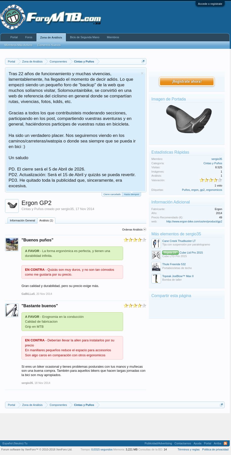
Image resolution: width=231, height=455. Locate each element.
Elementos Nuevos (49, 45)
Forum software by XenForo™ (36, 449)
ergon (194, 189)
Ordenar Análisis (134, 229)
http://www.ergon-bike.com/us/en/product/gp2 (194, 221)
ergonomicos (214, 189)
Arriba (217, 443)
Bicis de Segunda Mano (84, 37)
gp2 (202, 189)
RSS (225, 443)
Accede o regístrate (210, 3)
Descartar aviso (142, 73)
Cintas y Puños (32, 209)
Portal (14, 37)
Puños (186, 189)
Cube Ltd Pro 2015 (182, 252)
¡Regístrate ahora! (187, 81)
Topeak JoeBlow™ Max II (178, 276)
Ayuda (197, 443)
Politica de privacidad (215, 449)
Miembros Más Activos (18, 45)
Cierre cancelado (112, 194)
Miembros (113, 37)
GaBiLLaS (28, 293)
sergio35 (67, 209)
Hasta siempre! (131, 194)
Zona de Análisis (51, 37)
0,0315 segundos (101, 449)
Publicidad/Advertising (158, 443)
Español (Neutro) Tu (15, 443)
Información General (22, 220)
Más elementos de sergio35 (176, 234)
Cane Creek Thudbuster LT (179, 240)
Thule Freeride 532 (174, 264)
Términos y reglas (189, 449)
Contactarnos (182, 443)
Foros (28, 37)
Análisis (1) (46, 220)
